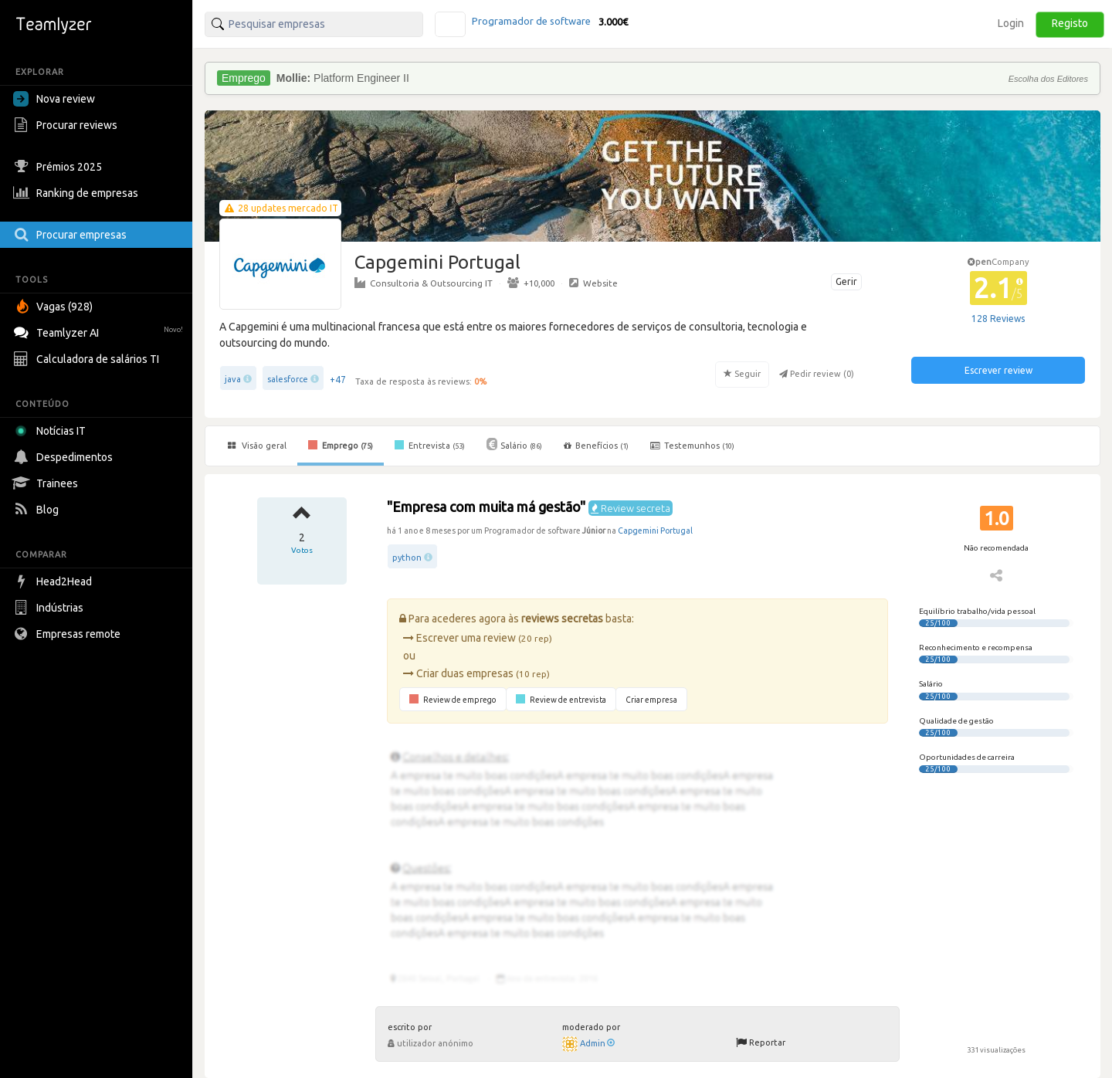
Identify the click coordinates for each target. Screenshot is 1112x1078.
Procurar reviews (67, 125)
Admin (597, 1043)
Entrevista (430, 444)
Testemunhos (692, 445)
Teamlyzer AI (100, 331)
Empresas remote (68, 634)
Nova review (54, 99)
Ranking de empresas (77, 193)
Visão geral (257, 445)
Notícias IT (52, 431)
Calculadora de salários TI (88, 359)
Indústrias (50, 608)
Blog (38, 509)
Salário (514, 444)
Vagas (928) (55, 306)
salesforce (287, 379)
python (407, 557)
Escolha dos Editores (1048, 78)
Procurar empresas (72, 235)
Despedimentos (65, 457)
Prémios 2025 (59, 167)
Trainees (47, 483)
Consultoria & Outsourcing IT (423, 282)
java (233, 379)
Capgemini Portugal (655, 530)
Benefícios (596, 445)
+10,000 (530, 282)
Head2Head (54, 581)
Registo (1070, 23)
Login (1011, 23)
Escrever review (998, 370)
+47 (338, 380)
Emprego (340, 444)
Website (593, 282)
